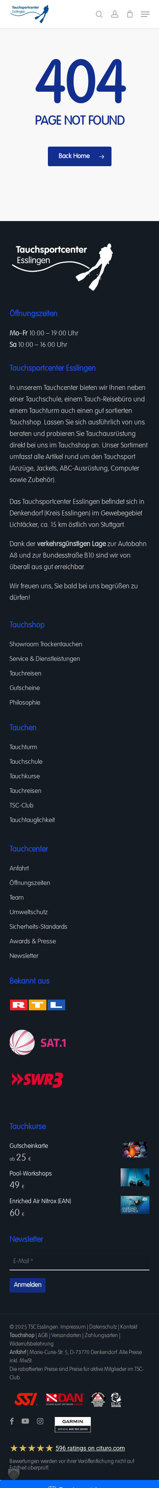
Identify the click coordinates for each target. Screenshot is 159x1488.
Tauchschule (43, 399)
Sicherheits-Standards (38, 927)
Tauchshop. (26, 422)
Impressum (73, 1327)
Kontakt (128, 1327)
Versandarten (66, 1335)
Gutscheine (25, 688)
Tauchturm (44, 411)
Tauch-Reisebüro (108, 399)
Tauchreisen (25, 674)
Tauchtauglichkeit (32, 820)
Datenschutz (103, 1327)
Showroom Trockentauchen (46, 644)
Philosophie (25, 703)
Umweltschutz (29, 912)
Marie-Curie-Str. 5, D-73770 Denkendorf (73, 1352)
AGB (43, 1335)
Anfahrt (19, 868)
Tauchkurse (25, 776)
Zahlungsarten (101, 1335)
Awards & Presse (33, 941)
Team (17, 898)
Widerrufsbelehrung (32, 1344)
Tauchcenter (61, 388)
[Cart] (129, 14)
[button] (145, 14)
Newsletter (24, 956)
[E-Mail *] (79, 1261)
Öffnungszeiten (30, 883)
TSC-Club (21, 806)
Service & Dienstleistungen (45, 659)
